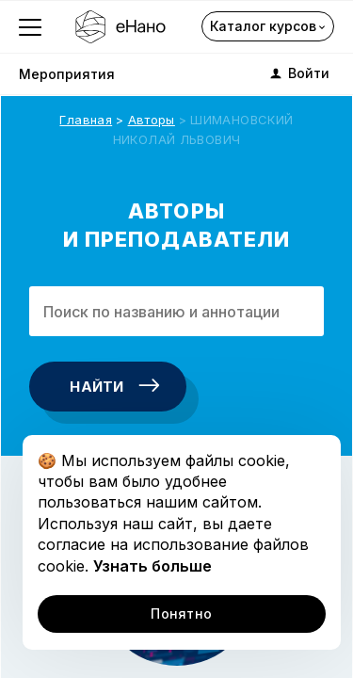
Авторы (151, 119)
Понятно (181, 613)
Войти (298, 73)
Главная (85, 119)
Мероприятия (67, 74)
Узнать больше (152, 566)
